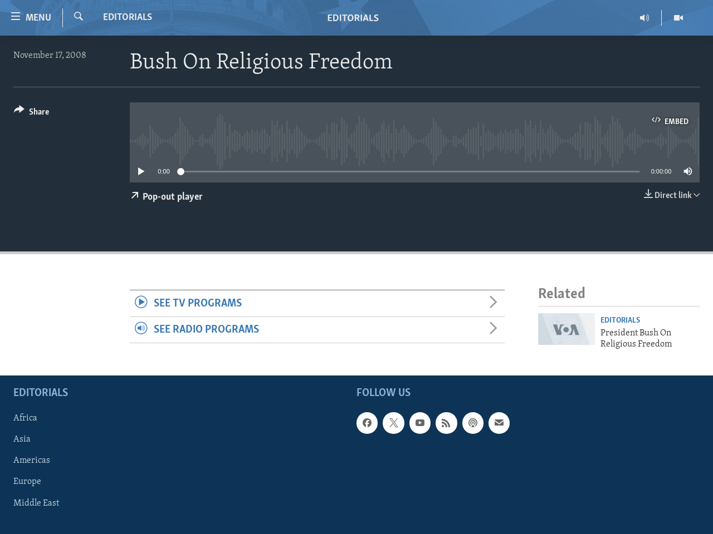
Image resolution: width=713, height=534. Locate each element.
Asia (22, 440)
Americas (31, 461)
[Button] (31, 113)
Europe (27, 482)
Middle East (36, 503)
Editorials (127, 17)
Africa (25, 418)
